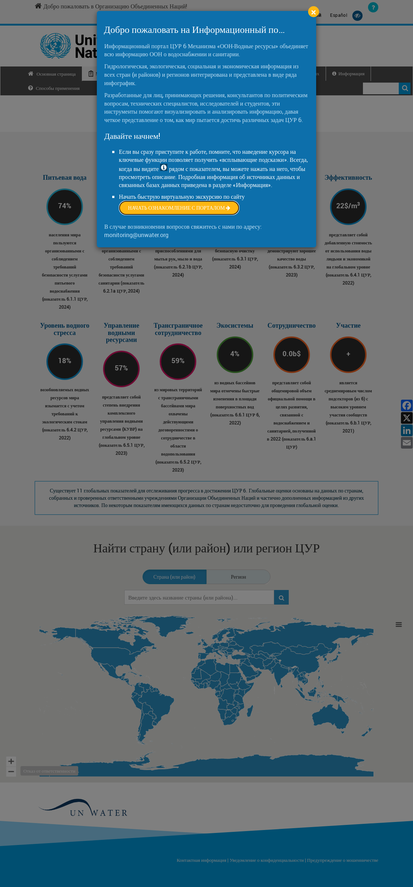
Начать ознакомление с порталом (179, 207)
